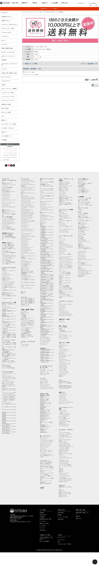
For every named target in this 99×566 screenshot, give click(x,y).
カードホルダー (62, 225)
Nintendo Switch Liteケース (65, 385)
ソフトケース (5, 186)
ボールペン (61, 358)
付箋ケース (61, 376)
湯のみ (41, 225)
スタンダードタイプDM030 (46, 462)
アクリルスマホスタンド (26, 250)
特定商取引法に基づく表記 (45, 519)
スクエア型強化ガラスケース (8, 191)
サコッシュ (61, 241)
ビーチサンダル (24, 345)
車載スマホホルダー (6, 294)
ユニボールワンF (62, 365)
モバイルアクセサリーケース (65, 257)
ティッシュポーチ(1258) (64, 294)
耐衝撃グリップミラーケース (8, 211)
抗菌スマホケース (6, 209)
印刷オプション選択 (31, 63)
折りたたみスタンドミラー (46, 450)
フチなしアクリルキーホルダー (9, 377)
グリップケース (5, 193)
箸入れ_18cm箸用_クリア (84, 227)
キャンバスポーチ (63, 250)
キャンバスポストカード (64, 418)
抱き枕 (79, 212)
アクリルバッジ (24, 223)
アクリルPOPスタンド (26, 264)
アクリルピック (24, 246)
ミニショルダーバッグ (64, 244)
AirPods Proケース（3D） (45, 403)
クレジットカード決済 (63, 517)
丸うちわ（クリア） (25, 312)
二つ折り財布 (62, 330)
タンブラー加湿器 (25, 330)
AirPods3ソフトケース (45, 406)
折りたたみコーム (82, 258)
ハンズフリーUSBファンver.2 (27, 322)
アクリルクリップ (25, 244)
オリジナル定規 (62, 369)
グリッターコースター (45, 384)
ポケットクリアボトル (45, 338)
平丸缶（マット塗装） (45, 373)
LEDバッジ (61, 489)
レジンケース (5, 225)
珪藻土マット (81, 245)
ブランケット (62, 194)
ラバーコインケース (63, 338)
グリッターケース (6, 188)
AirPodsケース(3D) (44, 399)
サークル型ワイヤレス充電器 (8, 340)
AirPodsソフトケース (44, 398)
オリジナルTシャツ (6, 81)
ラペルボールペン (63, 359)
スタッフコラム (61, 539)
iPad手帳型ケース (44, 425)
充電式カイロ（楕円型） (26, 334)
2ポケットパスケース (63, 215)
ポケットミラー (43, 438)
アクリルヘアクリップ (26, 275)
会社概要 (42, 512)
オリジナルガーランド (64, 424)
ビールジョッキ (43, 222)
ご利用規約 (42, 516)
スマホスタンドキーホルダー (27, 214)
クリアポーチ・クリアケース (8, 100)
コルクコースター (44, 380)
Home (24, 11)
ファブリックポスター (64, 425)
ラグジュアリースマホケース (8, 222)
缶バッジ (4, 40)
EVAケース (61, 309)
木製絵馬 (61, 469)
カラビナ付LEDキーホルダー (65, 478)
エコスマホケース (6, 205)
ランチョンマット (82, 233)
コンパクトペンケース (64, 473)
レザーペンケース (63, 399)
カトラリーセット (82, 224)
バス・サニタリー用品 (83, 203)
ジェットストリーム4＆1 (64, 363)
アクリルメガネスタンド (26, 239)
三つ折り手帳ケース (6, 251)
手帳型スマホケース (6, 20)
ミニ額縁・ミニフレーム (64, 413)
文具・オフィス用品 (6, 112)
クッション (80, 210)
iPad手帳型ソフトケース (45, 426)
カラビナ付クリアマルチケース (66, 315)
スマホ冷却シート (25, 315)
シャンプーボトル (82, 251)
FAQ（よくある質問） (45, 541)
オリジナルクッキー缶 (83, 272)
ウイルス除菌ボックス (83, 190)
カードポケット (5, 273)
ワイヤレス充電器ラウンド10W (9, 335)
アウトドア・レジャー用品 (84, 202)
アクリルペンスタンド (26, 262)
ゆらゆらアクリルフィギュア (27, 197)
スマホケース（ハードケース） (9, 184)
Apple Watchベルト (44, 432)
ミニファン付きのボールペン (27, 327)
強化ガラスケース (6, 190)
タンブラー (42, 221)
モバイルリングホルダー (7, 284)
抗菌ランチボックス (82, 223)
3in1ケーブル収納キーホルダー (9, 354)
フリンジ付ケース (6, 259)
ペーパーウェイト (25, 228)
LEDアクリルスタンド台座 (27, 271)
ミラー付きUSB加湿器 (26, 332)
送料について (79, 518)
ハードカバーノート (63, 373)
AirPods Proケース (44, 400)
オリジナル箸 (81, 226)
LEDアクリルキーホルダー (65, 492)
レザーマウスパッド (63, 351)
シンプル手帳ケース (6, 263)
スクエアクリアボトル (45, 337)
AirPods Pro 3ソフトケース (46, 418)
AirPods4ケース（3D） (45, 411)
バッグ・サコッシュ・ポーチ (8, 96)
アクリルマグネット (25, 222)
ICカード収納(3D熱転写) (7, 216)
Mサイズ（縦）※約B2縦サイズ (28, 301)
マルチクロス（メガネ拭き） (65, 202)
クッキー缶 (42, 369)
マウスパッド (62, 348)
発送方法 (35, 2)
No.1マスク (80, 181)
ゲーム (3, 116)
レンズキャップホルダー (64, 476)
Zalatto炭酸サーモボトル (45, 184)
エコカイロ (23, 337)
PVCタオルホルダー (63, 481)
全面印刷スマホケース (7, 16)
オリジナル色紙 (62, 417)
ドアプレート (62, 344)
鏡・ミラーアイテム (6, 77)
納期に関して (25, 2)
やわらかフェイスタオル (64, 183)
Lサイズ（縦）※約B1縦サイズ (28, 298)
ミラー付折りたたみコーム (46, 454)
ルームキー (4, 401)
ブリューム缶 (43, 374)
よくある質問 (54, 2)
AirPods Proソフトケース (45, 402)
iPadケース (42, 421)
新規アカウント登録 (44, 523)
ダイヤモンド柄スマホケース (8, 223)
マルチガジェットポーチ (64, 258)
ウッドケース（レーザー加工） (9, 219)
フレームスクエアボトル (45, 340)
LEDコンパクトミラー (45, 445)
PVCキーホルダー (63, 452)
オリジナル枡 (81, 237)
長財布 (60, 328)
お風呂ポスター (62, 423)
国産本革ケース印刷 (6, 104)
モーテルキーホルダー (64, 462)
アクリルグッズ (5, 36)
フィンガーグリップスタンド (8, 283)
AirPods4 (42, 408)
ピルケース (61, 470)
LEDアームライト (25, 268)
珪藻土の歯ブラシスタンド (84, 247)
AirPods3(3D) (43, 407)
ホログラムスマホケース (7, 221)
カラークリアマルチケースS (65, 314)
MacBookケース (43, 429)
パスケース (61, 212)
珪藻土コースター (44, 382)
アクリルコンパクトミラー (46, 444)
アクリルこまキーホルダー (27, 215)
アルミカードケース (63, 230)
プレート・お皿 (81, 234)
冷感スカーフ (62, 201)
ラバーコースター (44, 381)
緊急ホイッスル (62, 441)
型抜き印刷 (80, 276)
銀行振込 (60, 514)
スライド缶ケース (63, 393)
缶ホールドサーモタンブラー (46, 201)
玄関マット (61, 346)
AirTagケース (43, 430)
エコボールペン (62, 362)
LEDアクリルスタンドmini (65, 493)
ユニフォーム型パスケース (65, 218)
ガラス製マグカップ (44, 215)
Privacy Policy (43, 514)
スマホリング (5, 276)
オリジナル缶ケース (82, 275)
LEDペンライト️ (62, 491)
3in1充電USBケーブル (7, 352)
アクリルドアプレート (26, 267)
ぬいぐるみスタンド (82, 262)
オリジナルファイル (63, 345)
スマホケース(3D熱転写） (7, 187)
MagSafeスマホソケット (7, 279)
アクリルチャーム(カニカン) (8, 384)
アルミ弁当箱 (81, 231)
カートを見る (43, 525)
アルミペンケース (63, 367)
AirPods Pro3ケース (44, 416)
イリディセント (5, 198)
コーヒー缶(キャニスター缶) (84, 273)
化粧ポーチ (61, 243)
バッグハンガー (62, 456)
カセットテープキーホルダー (65, 434)
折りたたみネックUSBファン (27, 323)
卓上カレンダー (62, 374)
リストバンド (81, 254)
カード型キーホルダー (64, 449)
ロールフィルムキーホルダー (65, 480)
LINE (59, 542)
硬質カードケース (63, 211)
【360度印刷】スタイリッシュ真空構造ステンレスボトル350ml (47, 326)
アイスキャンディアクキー (27, 216)
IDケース (61, 222)
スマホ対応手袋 (24, 333)
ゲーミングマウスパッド (64, 349)
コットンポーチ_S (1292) (64, 272)
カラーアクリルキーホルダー (8, 381)
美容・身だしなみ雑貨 (83, 207)
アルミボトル (43, 202)
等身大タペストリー (25, 304)
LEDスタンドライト (25, 269)
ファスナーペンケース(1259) (65, 288)
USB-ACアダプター (6, 365)
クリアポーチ (62, 305)
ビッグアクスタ (24, 195)
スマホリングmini (6, 277)
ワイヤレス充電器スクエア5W (8, 334)
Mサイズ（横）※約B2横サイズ (28, 303)
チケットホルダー (63, 398)
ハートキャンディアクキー (27, 218)
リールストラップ (63, 474)
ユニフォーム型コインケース (65, 335)
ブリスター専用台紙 (6, 228)
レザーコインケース (63, 337)
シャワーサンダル (25, 344)
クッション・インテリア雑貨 (84, 198)
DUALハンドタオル (63, 187)
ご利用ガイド (44, 2)
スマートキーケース (63, 400)
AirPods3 (42, 404)
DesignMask (80, 186)
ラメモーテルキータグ (64, 463)
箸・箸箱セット (81, 228)
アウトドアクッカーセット (84, 241)
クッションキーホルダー (64, 432)
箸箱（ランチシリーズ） (83, 216)
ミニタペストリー (25, 305)
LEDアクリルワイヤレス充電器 (9, 342)
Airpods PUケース (44, 419)
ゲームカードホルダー (64, 232)
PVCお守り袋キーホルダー (65, 445)
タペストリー (5, 44)
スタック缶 (42, 371)
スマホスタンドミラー (7, 298)
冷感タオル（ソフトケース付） (66, 200)
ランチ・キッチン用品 (83, 199)
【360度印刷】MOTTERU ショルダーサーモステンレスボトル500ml (47, 301)
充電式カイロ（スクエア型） (27, 336)
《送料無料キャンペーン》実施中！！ (49, 8)
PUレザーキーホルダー (64, 450)
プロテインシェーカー (45, 204)
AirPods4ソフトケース (45, 409)
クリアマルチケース (63, 311)
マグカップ (42, 205)
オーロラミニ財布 (63, 327)
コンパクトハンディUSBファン (28, 320)
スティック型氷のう (25, 329)
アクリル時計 (24, 265)
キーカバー (61, 455)
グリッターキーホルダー (64, 443)
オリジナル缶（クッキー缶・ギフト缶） (9, 64)
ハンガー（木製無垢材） (83, 213)
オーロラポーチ (62, 307)
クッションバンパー (6, 197)
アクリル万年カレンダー (26, 261)
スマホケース (5, 12)
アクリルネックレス (25, 211)
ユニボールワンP (63, 366)
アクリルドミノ (24, 226)
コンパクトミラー (44, 437)
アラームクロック (82, 214)
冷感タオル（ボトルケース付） (66, 197)
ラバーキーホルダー (63, 442)
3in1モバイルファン (25, 319)
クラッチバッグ (62, 251)
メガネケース (62, 396)
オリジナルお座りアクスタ (27, 209)
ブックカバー (62, 352)
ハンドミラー (43, 452)
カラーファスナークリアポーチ (66, 304)
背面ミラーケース (6, 212)
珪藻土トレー (81, 244)
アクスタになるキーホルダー (27, 212)
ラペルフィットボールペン (65, 360)
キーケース (61, 320)
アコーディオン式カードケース (66, 229)
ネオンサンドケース (6, 194)
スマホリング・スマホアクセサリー (9, 24)
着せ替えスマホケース (7, 183)
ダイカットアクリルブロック (27, 205)
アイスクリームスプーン (83, 230)
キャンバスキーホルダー (64, 414)
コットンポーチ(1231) (64, 285)
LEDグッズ (4, 132)
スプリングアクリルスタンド (27, 229)
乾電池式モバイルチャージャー (9, 333)
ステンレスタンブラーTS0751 (46, 188)
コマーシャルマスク (82, 180)
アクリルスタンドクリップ (27, 247)
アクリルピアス (24, 251)
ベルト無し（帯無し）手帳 (39, 11)
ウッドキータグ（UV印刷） (65, 464)
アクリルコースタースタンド (46, 387)
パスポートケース (63, 395)
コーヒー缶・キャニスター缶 (46, 370)
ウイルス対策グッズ (6, 136)
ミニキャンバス (62, 411)
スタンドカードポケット (7, 274)
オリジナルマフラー (63, 195)
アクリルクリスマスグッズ (27, 288)
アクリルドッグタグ (6, 402)
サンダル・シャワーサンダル (8, 52)
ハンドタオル (62, 191)
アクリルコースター (25, 249)
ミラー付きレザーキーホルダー (47, 440)
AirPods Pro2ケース (44, 412)
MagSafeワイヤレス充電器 (8, 361)
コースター (4, 69)
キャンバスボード (63, 410)
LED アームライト (63, 495)
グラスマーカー (24, 243)
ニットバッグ (62, 240)
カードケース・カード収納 (8, 92)
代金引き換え (61, 512)
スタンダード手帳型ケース (8, 244)
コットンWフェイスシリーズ (65, 186)
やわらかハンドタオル (64, 182)
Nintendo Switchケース (64, 381)
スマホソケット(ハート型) (8, 281)
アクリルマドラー (25, 242)
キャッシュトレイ (63, 370)
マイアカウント (81, 3)
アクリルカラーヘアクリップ (27, 276)
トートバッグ (62, 238)
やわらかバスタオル (63, 184)
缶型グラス (42, 223)
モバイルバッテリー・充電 (8, 28)
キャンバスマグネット (64, 416)
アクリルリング (24, 240)
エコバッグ (61, 252)
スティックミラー (44, 447)
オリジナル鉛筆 (62, 356)
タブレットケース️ (44, 428)
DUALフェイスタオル (64, 188)
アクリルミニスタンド (26, 201)
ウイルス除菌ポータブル (83, 191)
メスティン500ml (82, 240)
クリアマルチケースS (64, 312)
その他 (79, 209)
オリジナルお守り (25, 278)
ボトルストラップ (44, 343)
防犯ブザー (61, 471)
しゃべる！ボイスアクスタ (27, 180)
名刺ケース (61, 219)
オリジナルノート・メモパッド (66, 355)
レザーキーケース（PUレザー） (66, 402)
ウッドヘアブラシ (82, 256)
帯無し (37, 51)
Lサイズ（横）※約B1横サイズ (28, 300)
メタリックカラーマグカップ (46, 219)
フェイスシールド (82, 188)
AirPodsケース (43, 396)
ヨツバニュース (61, 537)
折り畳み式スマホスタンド (8, 293)
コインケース (62, 322)
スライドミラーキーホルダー (46, 441)
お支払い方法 (15, 2)
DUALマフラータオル (64, 190)
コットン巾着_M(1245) (64, 286)
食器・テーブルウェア (83, 200)
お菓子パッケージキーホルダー (66, 453)
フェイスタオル (62, 193)
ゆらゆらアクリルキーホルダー (9, 388)
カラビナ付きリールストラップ (85, 270)
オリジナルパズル (63, 420)
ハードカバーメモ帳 (63, 372)
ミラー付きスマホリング (7, 286)
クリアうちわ (24, 311)
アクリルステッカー (25, 225)
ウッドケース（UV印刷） (7, 218)
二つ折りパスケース (63, 216)
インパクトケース (6, 195)
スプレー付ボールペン (83, 192)
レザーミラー (43, 448)
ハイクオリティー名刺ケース (65, 220)
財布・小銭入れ (5, 108)
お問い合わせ (64, 2)
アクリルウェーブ (25, 219)
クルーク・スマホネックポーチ (66, 245)
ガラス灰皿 (80, 238)
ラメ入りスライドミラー (45, 443)
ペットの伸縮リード (82, 263)
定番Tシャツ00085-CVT (45, 463)
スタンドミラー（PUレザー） (46, 451)
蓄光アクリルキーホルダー (8, 383)
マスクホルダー (81, 187)
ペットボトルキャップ (45, 341)
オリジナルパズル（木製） (65, 421)
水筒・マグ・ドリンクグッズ (8, 56)
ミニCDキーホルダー (63, 435)
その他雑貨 (4, 139)
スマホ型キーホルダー (64, 460)
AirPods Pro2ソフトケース (46, 414)
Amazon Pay (60, 519)
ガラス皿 (80, 235)
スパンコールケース (6, 226)
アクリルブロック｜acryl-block (28, 221)
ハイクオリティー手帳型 (7, 247)
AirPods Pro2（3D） (44, 415)
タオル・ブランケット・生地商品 (9, 88)
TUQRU (3, 84)
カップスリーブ (43, 344)
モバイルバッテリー (6, 306)
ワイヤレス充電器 (6, 341)
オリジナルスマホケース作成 (64, 544)
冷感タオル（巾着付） (64, 198)
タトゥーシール (81, 255)
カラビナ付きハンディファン (27, 318)
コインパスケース (63, 334)
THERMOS (4, 60)
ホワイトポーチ (62, 271)
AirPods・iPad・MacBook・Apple (9, 73)
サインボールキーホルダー (65, 439)
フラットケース (62, 308)
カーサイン (80, 242)
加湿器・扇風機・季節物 (7, 48)
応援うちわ (23, 313)
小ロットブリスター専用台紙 (8, 229)
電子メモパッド (62, 353)
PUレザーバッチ (81, 252)
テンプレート (43, 528)
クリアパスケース (63, 213)
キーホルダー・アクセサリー (8, 128)
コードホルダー (62, 477)
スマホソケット (5, 280)
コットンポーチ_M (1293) (64, 273)
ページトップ (94, 561)
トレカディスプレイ (25, 235)
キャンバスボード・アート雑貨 (9, 124)
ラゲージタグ (62, 223)
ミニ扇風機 (23, 316)
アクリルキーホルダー (7, 32)
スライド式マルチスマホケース (9, 255)
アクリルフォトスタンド (26, 233)
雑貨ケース (4, 120)
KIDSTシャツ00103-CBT (45, 483)
